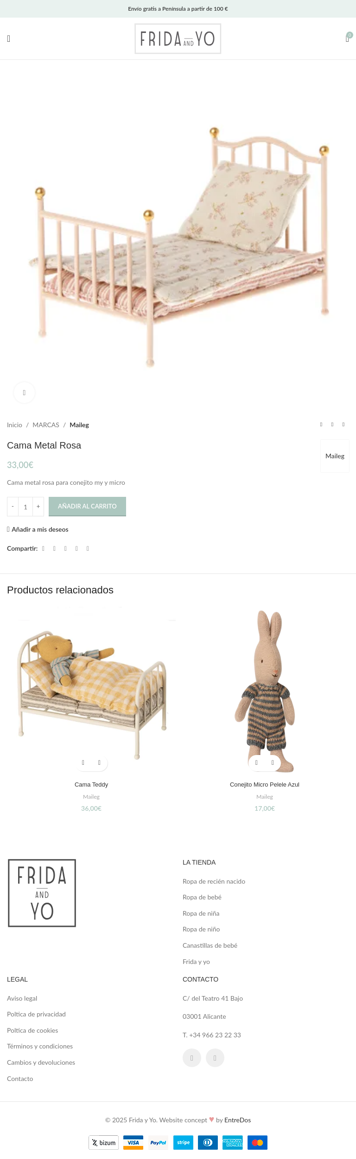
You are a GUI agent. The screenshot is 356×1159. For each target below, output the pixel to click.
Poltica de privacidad (36, 1014)
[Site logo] (178, 38)
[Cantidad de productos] (25, 506)
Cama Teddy (91, 784)
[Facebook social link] (43, 548)
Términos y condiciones (40, 1046)
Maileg (79, 425)
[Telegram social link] (87, 548)
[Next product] (343, 424)
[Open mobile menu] (8, 38)
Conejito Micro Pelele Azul (265, 784)
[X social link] (54, 548)
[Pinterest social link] (65, 548)
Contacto (20, 1078)
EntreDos (237, 1120)
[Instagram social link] (215, 1057)
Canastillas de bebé (210, 945)
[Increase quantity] (38, 506)
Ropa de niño (201, 929)
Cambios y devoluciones (41, 1062)
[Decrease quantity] (13, 506)
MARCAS (45, 425)
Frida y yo (196, 961)
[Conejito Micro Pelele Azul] (264, 691)
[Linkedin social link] (76, 548)
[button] (83, 763)
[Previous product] (321, 424)
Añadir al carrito (87, 506)
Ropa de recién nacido (214, 881)
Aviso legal (22, 998)
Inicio (14, 425)
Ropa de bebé (202, 897)
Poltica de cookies (32, 1030)
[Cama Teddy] (91, 691)
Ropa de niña (201, 913)
